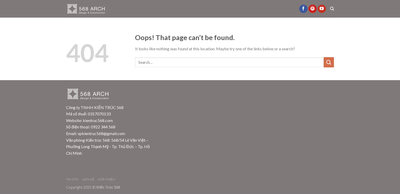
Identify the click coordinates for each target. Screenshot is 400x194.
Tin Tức (72, 179)
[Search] (332, 9)
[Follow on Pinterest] (312, 9)
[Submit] (329, 62)
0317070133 (99, 113)
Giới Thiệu (106, 179)
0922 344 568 (103, 126)
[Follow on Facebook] (303, 9)
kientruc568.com (98, 120)
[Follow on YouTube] (322, 9)
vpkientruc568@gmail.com (101, 133)
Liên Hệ (88, 179)
